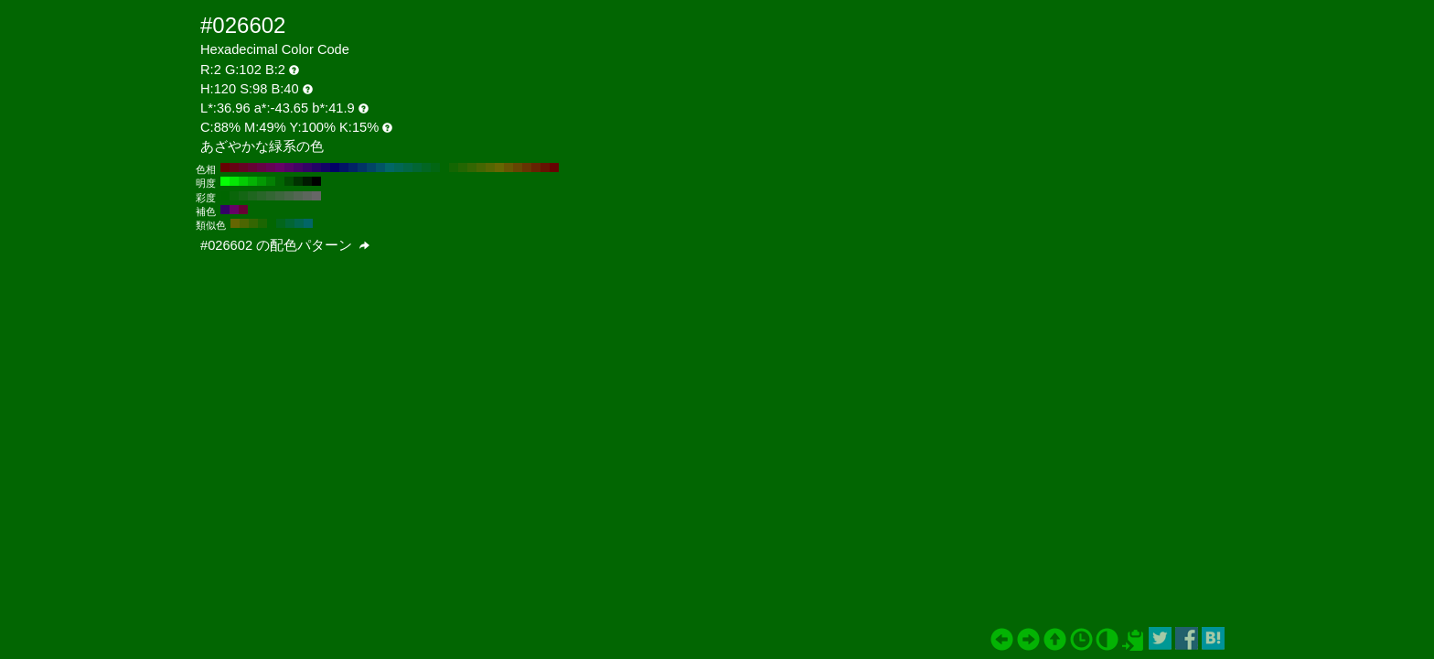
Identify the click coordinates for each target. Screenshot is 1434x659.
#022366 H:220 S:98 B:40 (353, 167)
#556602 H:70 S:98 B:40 (490, 167)
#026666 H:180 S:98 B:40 (389, 167)
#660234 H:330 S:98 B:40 (252, 167)
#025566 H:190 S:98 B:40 (380, 167)
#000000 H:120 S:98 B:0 (316, 181)
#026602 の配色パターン (284, 245)
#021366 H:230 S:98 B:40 (343, 167)
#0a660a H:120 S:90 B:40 (234, 195)
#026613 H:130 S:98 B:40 (435, 167)
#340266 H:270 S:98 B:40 (307, 167)
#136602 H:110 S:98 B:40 (453, 167)
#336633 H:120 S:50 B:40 (270, 195)
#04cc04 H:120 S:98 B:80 (243, 181)
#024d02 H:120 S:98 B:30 (289, 181)
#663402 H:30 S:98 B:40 (526, 167)
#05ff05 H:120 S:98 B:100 (225, 181)
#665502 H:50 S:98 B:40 (508, 167)
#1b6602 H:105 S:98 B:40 (262, 223)
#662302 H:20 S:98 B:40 (535, 167)
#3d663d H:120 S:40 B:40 (279, 195)
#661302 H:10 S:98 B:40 (545, 167)
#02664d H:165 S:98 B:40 (299, 223)
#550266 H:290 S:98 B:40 (289, 167)
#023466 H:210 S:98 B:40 (362, 167)
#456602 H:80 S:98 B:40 (481, 167)
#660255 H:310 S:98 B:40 (270, 167)
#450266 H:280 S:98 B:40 (298, 167)
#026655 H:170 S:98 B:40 (398, 167)
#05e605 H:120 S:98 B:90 (234, 181)
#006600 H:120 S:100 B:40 (225, 195)
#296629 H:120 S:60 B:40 (261, 195)
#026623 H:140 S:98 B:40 (426, 167)
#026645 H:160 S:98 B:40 (407, 167)
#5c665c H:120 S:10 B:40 (307, 195)
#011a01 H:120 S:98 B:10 (307, 181)
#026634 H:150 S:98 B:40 (417, 167)
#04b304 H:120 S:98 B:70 (252, 181)
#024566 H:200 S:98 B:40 (371, 167)
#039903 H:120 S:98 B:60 (261, 181)
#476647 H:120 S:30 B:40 (289, 195)
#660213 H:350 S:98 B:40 (234, 167)
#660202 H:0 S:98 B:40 (554, 167)
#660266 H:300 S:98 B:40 (279, 167)
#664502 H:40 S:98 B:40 (517, 167)
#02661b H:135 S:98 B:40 (280, 223)
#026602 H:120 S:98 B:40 (444, 167)
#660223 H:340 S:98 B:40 (243, 167)
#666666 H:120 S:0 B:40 (316, 195)
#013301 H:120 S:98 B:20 (298, 181)
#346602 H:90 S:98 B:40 (471, 167)
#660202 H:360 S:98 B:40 (225, 167)
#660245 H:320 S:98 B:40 (261, 167)
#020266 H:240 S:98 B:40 (334, 167)
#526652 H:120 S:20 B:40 (298, 195)
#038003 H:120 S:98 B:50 (270, 181)
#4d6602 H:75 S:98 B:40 (244, 223)
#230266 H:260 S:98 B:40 (316, 167)
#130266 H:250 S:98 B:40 (325, 167)
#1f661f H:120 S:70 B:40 (252, 195)
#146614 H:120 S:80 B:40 (243, 195)
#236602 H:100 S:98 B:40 (462, 167)
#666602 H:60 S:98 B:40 (499, 167)
